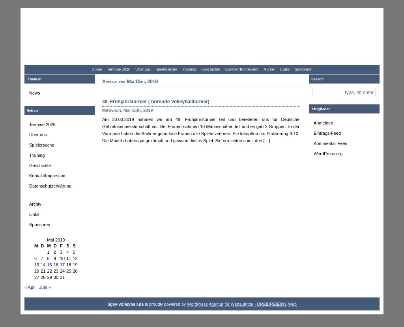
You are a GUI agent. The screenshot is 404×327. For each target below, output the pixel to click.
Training (189, 69)
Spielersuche (166, 69)
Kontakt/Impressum (241, 69)
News (34, 93)
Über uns (143, 69)
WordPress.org (328, 153)
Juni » (44, 287)
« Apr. (30, 287)
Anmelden (323, 123)
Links (285, 69)
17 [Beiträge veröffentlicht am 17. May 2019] (62, 264)
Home (97, 69)
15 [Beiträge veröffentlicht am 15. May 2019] (49, 264)
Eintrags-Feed (327, 133)
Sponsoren (303, 69)
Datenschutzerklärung (50, 186)
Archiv (269, 69)
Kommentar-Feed (331, 143)
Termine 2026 (118, 69)
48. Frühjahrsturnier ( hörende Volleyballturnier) (155, 101)
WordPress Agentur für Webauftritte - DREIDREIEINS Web (242, 304)
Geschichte (210, 69)
